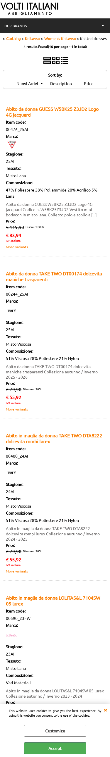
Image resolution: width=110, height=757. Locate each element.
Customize (55, 730)
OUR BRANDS (15, 25)
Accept (55, 748)
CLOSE (105, 710)
